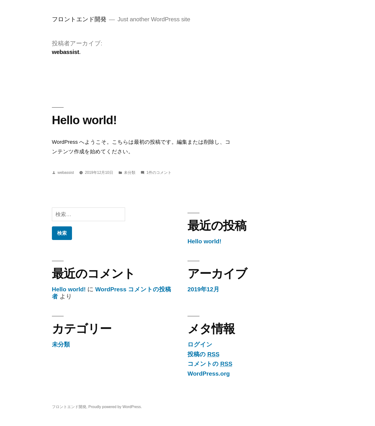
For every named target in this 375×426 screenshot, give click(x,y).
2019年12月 (203, 289)
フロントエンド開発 (79, 19)
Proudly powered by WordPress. (115, 407)
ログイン (200, 344)
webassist (66, 172)
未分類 (129, 172)
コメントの (210, 364)
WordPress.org (209, 373)
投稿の (204, 354)
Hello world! (84, 120)
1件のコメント (158, 172)
